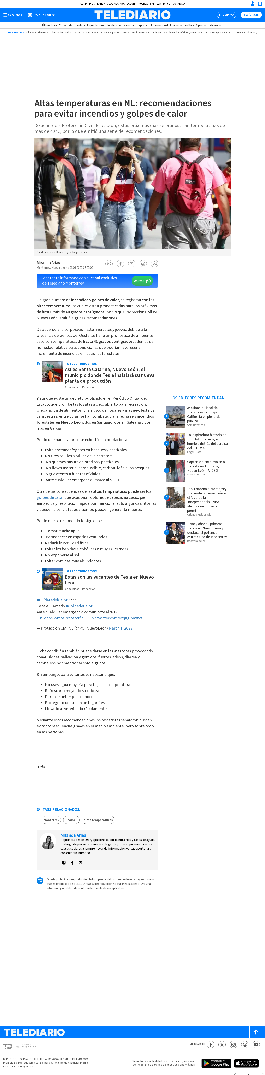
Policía (81, 25)
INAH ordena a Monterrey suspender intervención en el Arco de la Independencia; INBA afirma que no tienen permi (207, 499)
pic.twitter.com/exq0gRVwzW (116, 618)
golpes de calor (50, 497)
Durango (179, 4)
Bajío (167, 4)
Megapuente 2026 (86, 32)
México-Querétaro (190, 32)
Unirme (139, 280)
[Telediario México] (132, 15)
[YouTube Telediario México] (256, 1044)
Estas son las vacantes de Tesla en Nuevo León (109, 579)
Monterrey (97, 4)
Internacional (159, 25)
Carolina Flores (138, 32)
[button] (109, 263)
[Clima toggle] (39, 15)
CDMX (83, 4)
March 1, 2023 (120, 628)
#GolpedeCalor (79, 606)
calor (71, 820)
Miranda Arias (48, 263)
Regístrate (251, 15)
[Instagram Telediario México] (233, 1044)
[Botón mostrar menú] (13, 15)
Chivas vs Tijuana (36, 32)
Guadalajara (116, 4)
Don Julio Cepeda (213, 32)
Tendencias (113, 25)
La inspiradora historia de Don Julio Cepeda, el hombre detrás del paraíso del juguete (207, 441)
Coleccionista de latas (61, 32)
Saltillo (155, 4)
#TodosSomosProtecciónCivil (65, 618)
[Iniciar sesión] (253, 3)
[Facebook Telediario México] (210, 1044)
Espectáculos (95, 25)
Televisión (214, 25)
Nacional (128, 25)
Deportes (142, 25)
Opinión (201, 25)
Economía (176, 25)
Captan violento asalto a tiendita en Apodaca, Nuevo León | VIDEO (206, 466)
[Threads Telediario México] (244, 1044)
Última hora (49, 25)
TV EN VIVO (227, 15)
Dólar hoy (251, 32)
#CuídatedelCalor (52, 600)
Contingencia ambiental (163, 32)
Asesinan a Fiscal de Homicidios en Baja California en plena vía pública (204, 414)
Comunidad (67, 25)
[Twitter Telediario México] (222, 1044)
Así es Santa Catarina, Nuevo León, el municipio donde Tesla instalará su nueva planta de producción (109, 375)
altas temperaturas (98, 820)
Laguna (131, 4)
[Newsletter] (260, 4)
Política (189, 25)
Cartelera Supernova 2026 (113, 32)
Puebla (143, 4)
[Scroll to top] (255, 1032)
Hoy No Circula (234, 32)
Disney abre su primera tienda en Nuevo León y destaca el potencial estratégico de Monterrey (207, 530)
